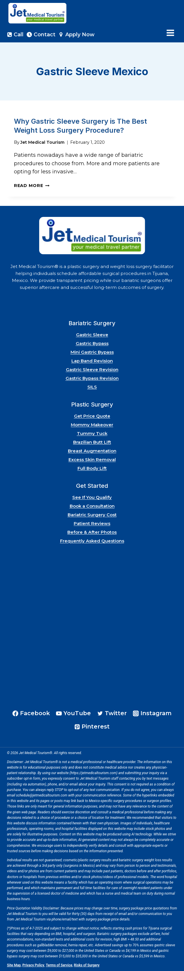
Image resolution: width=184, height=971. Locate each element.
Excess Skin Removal (92, 459)
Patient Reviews (92, 523)
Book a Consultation (92, 506)
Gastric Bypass (92, 343)
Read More (31, 185)
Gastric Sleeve (92, 334)
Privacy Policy (33, 965)
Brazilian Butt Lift (92, 442)
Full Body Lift (92, 468)
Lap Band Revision (92, 361)
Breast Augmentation (92, 451)
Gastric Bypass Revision (92, 378)
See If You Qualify (92, 497)
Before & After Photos (92, 532)
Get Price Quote (92, 416)
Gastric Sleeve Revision (92, 369)
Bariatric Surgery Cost (92, 514)
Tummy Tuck (92, 433)
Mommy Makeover (92, 424)
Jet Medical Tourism (42, 142)
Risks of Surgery (87, 965)
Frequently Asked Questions (92, 541)
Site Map (14, 965)
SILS (92, 387)
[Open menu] (170, 33)
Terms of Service (59, 965)
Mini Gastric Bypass (92, 352)
